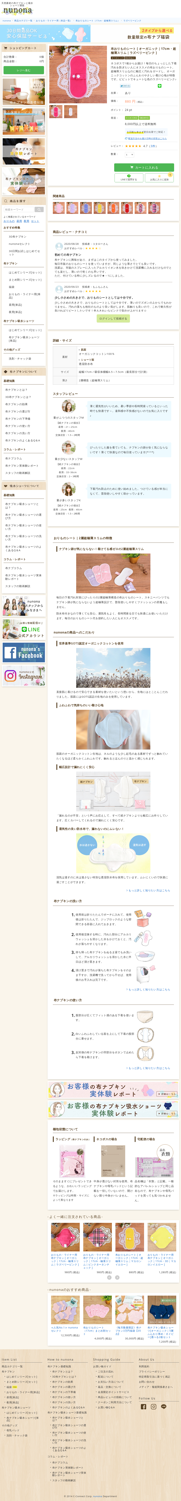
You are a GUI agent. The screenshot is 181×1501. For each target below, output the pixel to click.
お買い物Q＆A (106, 1407)
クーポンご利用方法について (115, 1402)
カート (174, 8)
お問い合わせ (147, 1381)
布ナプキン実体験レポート (22, 465)
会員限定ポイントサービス (113, 1392)
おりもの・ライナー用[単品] (25, 295)
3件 (153, 146)
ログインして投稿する (113, 318)
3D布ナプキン (18, 236)
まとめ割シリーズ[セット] (25, 279)
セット (35, 221)
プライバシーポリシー (152, 1371)
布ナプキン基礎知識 (59, 1366)
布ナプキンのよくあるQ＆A (22, 440)
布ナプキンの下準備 (17, 418)
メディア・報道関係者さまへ (156, 1387)
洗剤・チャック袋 (20, 358)
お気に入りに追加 (161, 177)
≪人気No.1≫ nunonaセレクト (64, 1329)
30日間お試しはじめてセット (24, 252)
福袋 (11, 287)
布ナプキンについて (117, 8)
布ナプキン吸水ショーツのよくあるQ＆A (23, 548)
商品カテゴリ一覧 (12, 1366)
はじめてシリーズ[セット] (25, 272)
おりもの (9, 221)
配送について (106, 1376)
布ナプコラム (13, 458)
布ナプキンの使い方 (17, 426)
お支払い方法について (111, 1381)
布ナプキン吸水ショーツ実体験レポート (23, 577)
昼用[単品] (15, 304)
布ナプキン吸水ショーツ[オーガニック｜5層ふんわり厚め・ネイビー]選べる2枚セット (161, 1332)
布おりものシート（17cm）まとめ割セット (97, 1331)
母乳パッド (13, 1430)
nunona (97, 1496)
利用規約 (144, 1366)
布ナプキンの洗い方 (17, 433)
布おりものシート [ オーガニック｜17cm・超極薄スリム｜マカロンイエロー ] (129, 1259)
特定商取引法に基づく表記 (154, 1376)
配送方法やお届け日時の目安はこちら (147, 138)
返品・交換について (109, 1387)
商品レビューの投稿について (115, 1397)
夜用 (26, 221)
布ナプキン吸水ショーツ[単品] (24, 338)
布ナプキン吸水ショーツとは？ (22, 505)
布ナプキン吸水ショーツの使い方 (23, 527)
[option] (78, 74)
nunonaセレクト (19, 243)
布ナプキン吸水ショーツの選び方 (23, 516)
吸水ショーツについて (91, 8)
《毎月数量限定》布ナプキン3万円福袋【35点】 (128, 1331)
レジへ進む (24, 70)
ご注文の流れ (106, 1371)
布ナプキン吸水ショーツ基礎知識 (67, 1412)
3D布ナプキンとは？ (18, 397)
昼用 (19, 221)
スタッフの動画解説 (17, 473)
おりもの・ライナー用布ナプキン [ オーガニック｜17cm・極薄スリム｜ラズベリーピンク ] (65, 1259)
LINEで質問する (129, 179)
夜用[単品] (15, 312)
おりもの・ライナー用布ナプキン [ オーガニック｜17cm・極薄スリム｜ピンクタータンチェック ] (97, 1261)
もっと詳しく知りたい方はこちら (149, 890)
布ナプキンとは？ (16, 389)
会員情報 (160, 8)
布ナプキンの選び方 (17, 411)
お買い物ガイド (141, 8)
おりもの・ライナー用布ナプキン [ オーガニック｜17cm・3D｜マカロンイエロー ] (162, 1259)
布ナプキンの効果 (16, 404)
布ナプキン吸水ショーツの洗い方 (23, 537)
